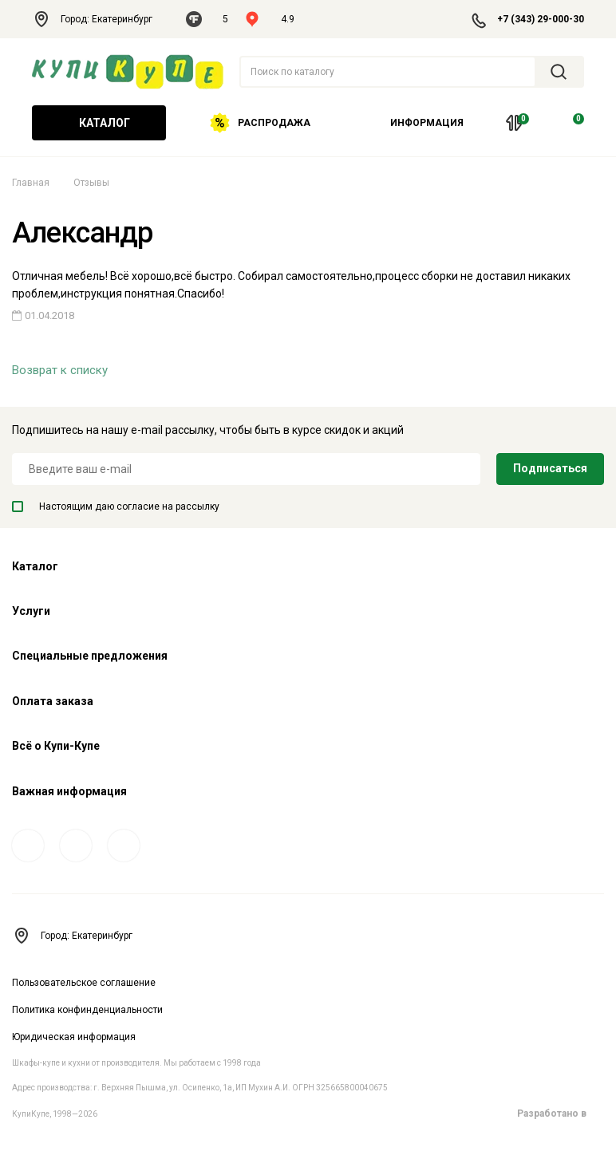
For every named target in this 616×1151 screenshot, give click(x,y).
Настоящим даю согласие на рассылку (115, 506)
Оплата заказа (52, 701)
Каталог (99, 122)
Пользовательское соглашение (84, 982)
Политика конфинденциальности (87, 1009)
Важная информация (69, 791)
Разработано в (560, 1113)
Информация (421, 122)
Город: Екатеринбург (101, 19)
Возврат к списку (60, 370)
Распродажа (260, 122)
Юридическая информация (74, 1037)
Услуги (31, 611)
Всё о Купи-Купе (56, 745)
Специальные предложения (90, 655)
